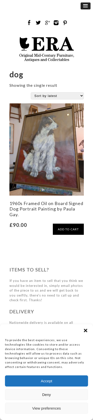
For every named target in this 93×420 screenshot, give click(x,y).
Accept (46, 381)
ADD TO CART (68, 229)
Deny (46, 394)
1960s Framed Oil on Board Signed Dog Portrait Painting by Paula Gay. (46, 209)
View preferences (46, 408)
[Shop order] (57, 95)
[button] (85, 330)
